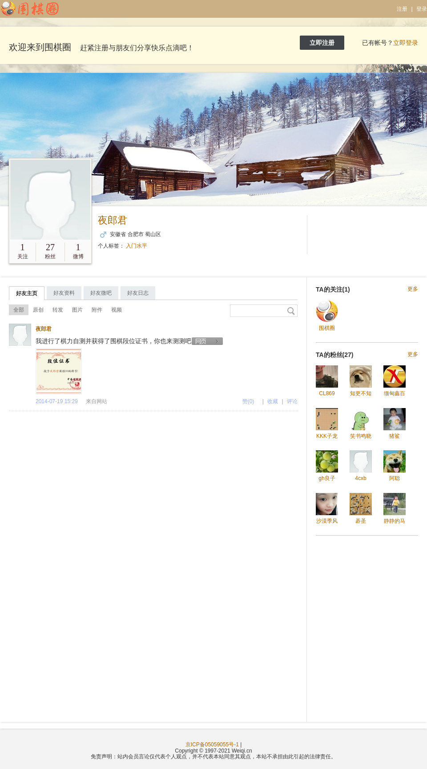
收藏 (272, 401)
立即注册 (322, 42)
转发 (57, 310)
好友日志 (138, 293)
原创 (38, 310)
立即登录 (405, 42)
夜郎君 (112, 220)
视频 (116, 310)
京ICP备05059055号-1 (212, 744)
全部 (18, 310)
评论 (292, 401)
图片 (77, 310)
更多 (412, 289)
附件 (97, 310)
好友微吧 (101, 293)
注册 (402, 9)
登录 (421, 9)
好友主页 (26, 293)
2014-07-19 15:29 (57, 401)
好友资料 (64, 293)
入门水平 (136, 246)
